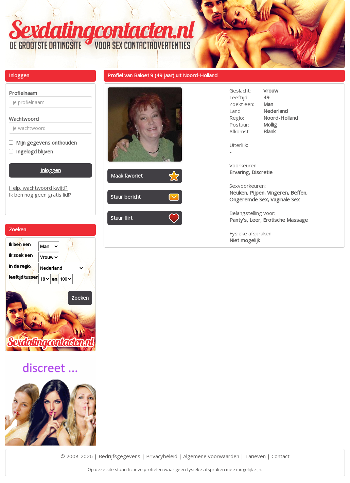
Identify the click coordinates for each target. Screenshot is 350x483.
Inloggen (50, 170)
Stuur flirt (122, 217)
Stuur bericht (126, 196)
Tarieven (255, 456)
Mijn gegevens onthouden (45, 142)
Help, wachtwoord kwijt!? (38, 187)
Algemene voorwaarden (211, 456)
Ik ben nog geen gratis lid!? (40, 194)
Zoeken (80, 297)
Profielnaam (22, 92)
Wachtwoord (22, 118)
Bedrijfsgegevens (119, 456)
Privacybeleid (161, 456)
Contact (281, 456)
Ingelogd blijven (33, 151)
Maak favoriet (127, 175)
